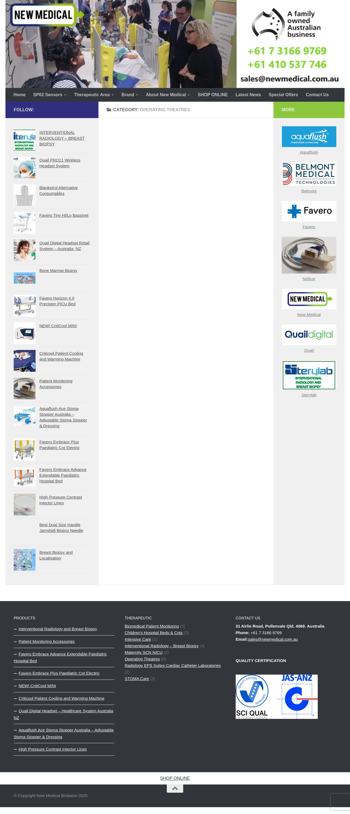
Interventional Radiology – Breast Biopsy (162, 645)
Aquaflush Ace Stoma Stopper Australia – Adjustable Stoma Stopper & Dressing (64, 733)
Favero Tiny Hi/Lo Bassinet (63, 215)
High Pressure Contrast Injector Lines (53, 749)
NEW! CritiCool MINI (58, 325)
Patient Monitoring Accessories (47, 641)
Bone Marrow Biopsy (58, 270)
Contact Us (317, 94)
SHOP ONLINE (213, 94)
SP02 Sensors (47, 94)
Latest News (248, 94)
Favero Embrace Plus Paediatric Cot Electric (59, 673)
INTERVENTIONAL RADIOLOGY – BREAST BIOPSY (62, 138)
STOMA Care (137, 678)
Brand (127, 94)
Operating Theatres (142, 659)
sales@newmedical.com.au (273, 639)
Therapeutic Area (92, 94)
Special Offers (283, 94)
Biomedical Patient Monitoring (152, 626)
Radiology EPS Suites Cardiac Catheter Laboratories (173, 665)
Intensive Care (138, 639)
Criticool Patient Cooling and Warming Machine (61, 698)
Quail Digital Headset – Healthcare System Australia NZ (63, 714)
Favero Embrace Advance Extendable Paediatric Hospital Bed (63, 475)
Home (19, 94)
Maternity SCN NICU (143, 652)
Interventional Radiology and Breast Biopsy (58, 628)
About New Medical (166, 94)
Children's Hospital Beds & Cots (154, 632)
